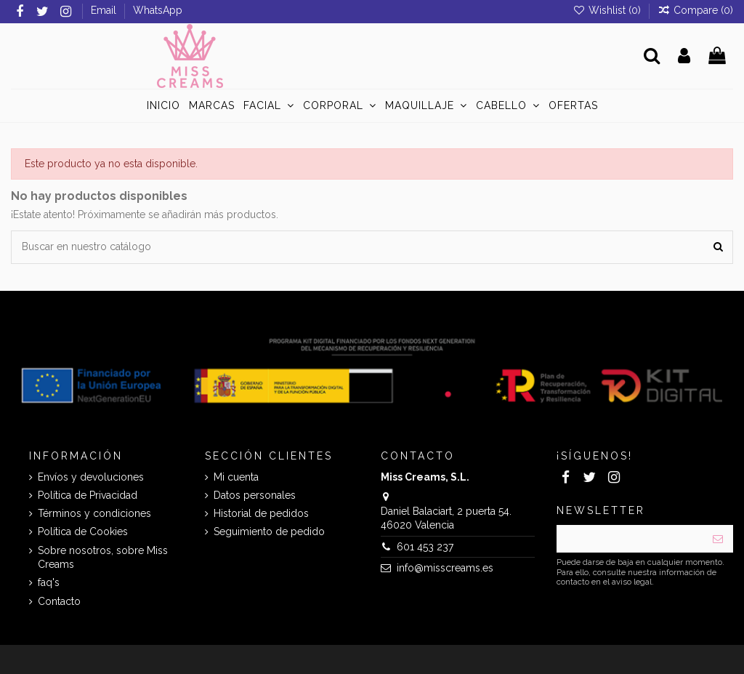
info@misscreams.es (445, 568)
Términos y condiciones (94, 513)
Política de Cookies (83, 531)
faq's (49, 582)
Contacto (59, 601)
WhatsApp (157, 10)
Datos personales (255, 495)
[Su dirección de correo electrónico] (630, 539)
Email (105, 10)
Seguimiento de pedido (269, 531)
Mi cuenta (236, 477)
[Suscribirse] (718, 539)
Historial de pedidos (261, 513)
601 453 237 (425, 547)
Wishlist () (608, 10)
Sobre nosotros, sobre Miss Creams (103, 558)
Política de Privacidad (87, 495)
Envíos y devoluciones (91, 477)
